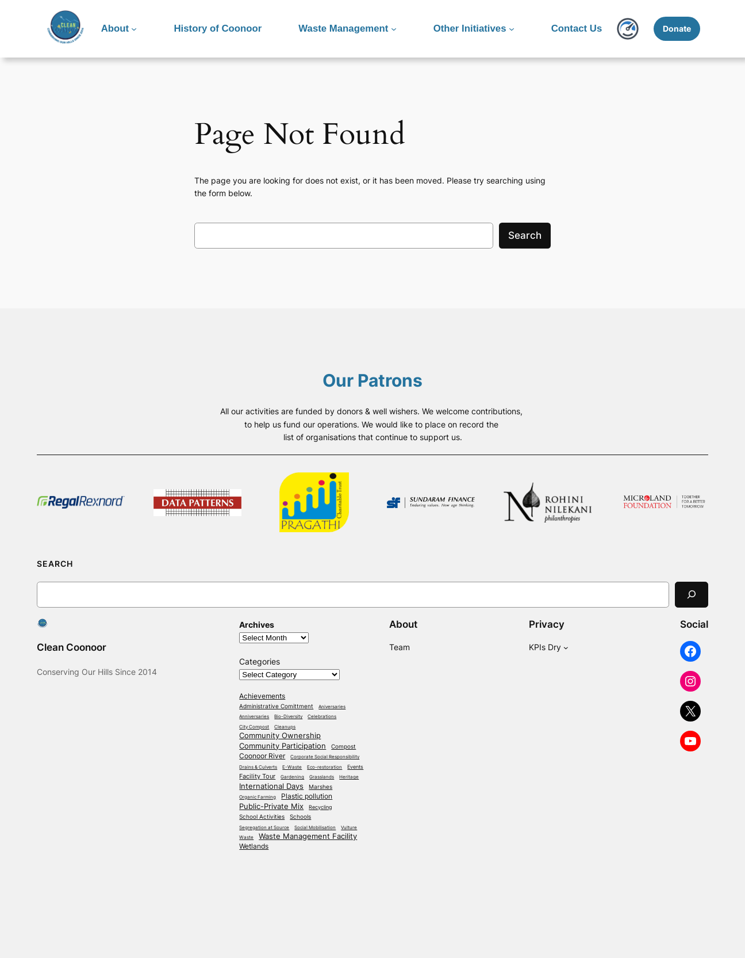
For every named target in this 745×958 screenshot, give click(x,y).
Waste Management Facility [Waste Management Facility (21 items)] (308, 836)
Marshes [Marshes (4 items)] (320, 786)
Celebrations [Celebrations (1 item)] (322, 716)
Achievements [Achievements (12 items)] (262, 696)
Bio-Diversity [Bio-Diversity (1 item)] (288, 716)
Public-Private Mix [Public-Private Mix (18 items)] (271, 806)
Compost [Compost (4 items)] (343, 746)
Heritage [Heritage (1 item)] (349, 777)
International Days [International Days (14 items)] (271, 786)
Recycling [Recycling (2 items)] (320, 807)
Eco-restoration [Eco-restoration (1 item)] (324, 767)
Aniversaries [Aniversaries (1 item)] (331, 706)
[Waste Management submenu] (394, 29)
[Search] (691, 595)
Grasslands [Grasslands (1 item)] (321, 777)
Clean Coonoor (71, 647)
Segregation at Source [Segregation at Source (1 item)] (264, 827)
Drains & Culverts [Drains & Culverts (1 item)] (258, 767)
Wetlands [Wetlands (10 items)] (253, 846)
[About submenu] (134, 29)
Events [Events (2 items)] (355, 767)
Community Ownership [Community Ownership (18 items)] (280, 735)
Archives (256, 624)
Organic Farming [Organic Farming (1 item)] (257, 797)
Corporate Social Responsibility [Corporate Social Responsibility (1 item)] (324, 756)
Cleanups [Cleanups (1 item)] (284, 727)
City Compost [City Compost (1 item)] (254, 727)
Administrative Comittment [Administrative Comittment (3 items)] (276, 706)
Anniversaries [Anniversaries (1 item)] (254, 716)
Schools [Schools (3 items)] (300, 817)
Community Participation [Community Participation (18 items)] (282, 746)
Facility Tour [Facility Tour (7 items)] (257, 776)
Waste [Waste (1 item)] (246, 837)
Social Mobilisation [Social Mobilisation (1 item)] (315, 827)
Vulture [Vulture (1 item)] (349, 827)
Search (525, 235)
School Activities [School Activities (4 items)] (262, 816)
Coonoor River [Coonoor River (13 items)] (262, 756)
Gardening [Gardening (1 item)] (292, 777)
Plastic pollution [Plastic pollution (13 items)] (306, 796)
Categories (259, 661)
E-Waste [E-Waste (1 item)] (292, 767)
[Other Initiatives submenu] (511, 29)
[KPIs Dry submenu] (566, 647)
